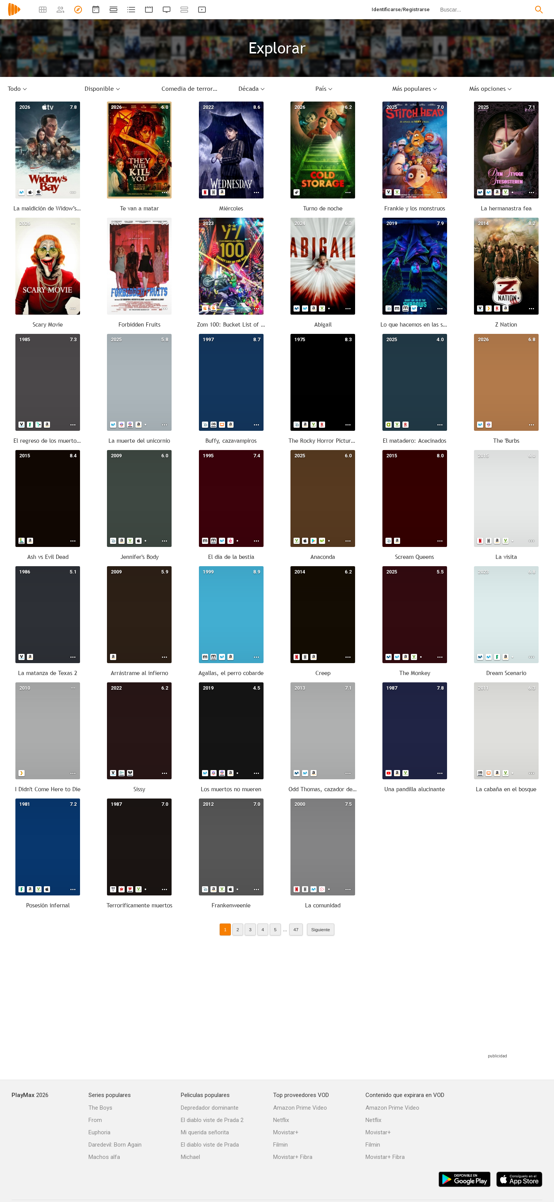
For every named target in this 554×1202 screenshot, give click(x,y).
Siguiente (320, 929)
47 (296, 929)
